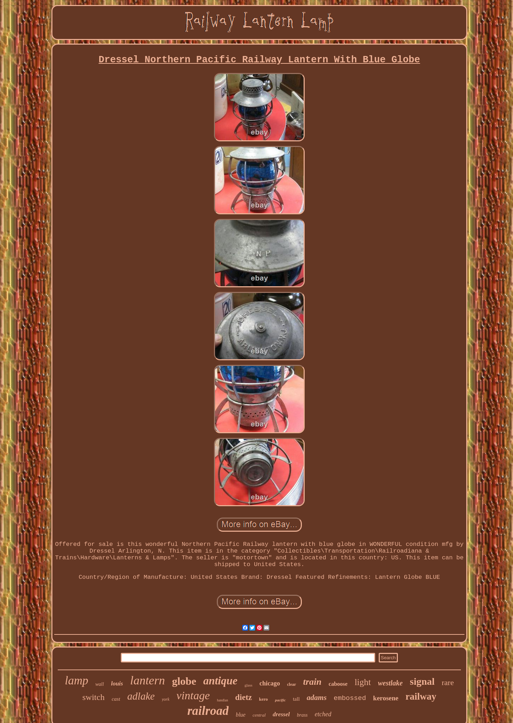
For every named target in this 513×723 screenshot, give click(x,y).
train (312, 682)
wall (99, 684)
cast (116, 699)
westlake (390, 683)
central (259, 715)
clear (291, 684)
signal (422, 681)
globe (184, 681)
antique (220, 680)
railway (421, 696)
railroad (208, 711)
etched (323, 714)
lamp (76, 680)
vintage (193, 695)
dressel (281, 714)
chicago (269, 683)
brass (302, 715)
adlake (140, 696)
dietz (243, 697)
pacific (280, 700)
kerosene (385, 698)
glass (248, 685)
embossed (350, 698)
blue (241, 715)
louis (117, 683)
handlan (222, 700)
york (165, 699)
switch (93, 697)
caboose (338, 684)
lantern (147, 680)
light (363, 682)
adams (317, 697)
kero (263, 699)
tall (296, 699)
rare (448, 682)
